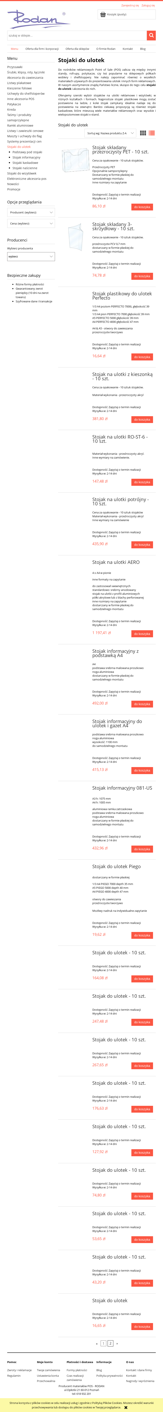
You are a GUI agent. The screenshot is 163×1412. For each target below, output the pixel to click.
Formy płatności (77, 1370)
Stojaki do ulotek (19, 147)
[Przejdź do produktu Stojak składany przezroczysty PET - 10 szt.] (75, 160)
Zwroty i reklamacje (19, 1370)
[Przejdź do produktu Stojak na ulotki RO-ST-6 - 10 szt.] (75, 438)
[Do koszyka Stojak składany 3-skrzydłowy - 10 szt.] (142, 276)
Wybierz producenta (20, 248)
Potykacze (14, 104)
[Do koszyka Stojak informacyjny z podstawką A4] (142, 704)
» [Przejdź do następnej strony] (117, 1343)
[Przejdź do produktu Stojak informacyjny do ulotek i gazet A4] (75, 722)
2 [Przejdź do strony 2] (110, 1343)
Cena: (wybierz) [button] (19, 223)
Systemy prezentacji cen (24, 141)
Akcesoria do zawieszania (25, 78)
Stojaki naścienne (25, 168)
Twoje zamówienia (48, 1370)
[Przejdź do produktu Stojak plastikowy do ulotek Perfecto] (75, 295)
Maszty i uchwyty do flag (24, 136)
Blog (99, 1370)
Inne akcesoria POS (20, 99)
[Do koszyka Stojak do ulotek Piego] (142, 935)
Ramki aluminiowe (20, 125)
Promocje (13, 189)
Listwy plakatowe (19, 83)
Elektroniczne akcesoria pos (26, 179)
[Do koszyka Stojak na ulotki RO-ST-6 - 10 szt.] (142, 482)
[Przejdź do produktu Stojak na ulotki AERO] (75, 563)
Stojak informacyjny (26, 157)
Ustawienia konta (48, 1376)
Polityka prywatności (109, 1376)
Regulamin (14, 1376)
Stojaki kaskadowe (25, 163)
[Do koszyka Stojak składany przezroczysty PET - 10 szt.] (142, 207)
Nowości (13, 184)
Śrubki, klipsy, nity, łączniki (26, 72)
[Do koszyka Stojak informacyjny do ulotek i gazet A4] (142, 770)
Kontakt (131, 1376)
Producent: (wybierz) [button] (23, 212)
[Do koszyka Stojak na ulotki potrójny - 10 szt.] (142, 544)
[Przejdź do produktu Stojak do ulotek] (75, 1302)
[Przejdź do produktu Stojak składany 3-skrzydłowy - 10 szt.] (75, 237)
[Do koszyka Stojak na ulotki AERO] (142, 633)
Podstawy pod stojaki (27, 152)
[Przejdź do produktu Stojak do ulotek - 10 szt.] (75, 954)
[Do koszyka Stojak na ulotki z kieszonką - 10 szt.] (142, 419)
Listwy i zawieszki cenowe (25, 131)
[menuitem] (14, 49)
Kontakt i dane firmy (139, 1370)
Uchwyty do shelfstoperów (26, 93)
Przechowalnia (46, 1381)
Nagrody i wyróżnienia (140, 1381)
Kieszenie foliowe (19, 88)
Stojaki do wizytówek (21, 173)
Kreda (11, 109)
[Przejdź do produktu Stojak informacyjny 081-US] (75, 789)
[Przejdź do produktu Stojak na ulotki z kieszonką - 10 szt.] (75, 375)
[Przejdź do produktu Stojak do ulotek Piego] (75, 868)
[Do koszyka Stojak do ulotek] (142, 1326)
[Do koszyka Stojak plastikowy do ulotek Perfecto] (142, 356)
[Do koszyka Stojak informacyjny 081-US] (142, 849)
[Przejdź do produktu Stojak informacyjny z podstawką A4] (75, 652)
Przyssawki (14, 67)
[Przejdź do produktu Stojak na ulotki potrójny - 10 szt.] (75, 500)
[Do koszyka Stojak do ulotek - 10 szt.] (142, 978)
